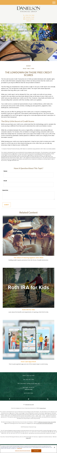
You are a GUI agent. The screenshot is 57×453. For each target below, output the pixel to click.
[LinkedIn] (47, 399)
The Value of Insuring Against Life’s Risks (28, 258)
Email (5, 180)
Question (5, 190)
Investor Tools (29, 17)
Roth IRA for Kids (28, 310)
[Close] (54, 447)
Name (5, 171)
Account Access (29, 19)
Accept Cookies (36, 450)
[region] (28, 449)
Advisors (28, 21)
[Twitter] (28, 399)
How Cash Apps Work (28, 362)
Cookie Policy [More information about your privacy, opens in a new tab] (19, 448)
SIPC (30, 438)
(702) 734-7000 (28, 15)
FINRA (27, 438)
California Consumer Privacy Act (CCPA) (47, 422)
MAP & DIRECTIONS (28, 393)
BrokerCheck (43, 408)
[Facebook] (9, 399)
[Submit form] (6, 204)
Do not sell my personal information (44, 423)
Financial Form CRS (29, 404)
